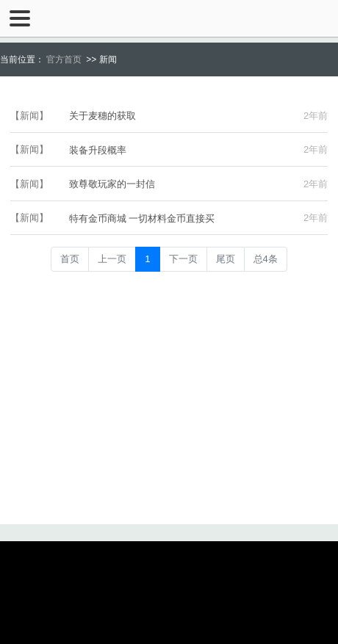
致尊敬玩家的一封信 (112, 183)
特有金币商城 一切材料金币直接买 (142, 218)
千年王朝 (169, 18)
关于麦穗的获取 (102, 115)
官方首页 (64, 59)
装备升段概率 (97, 150)
